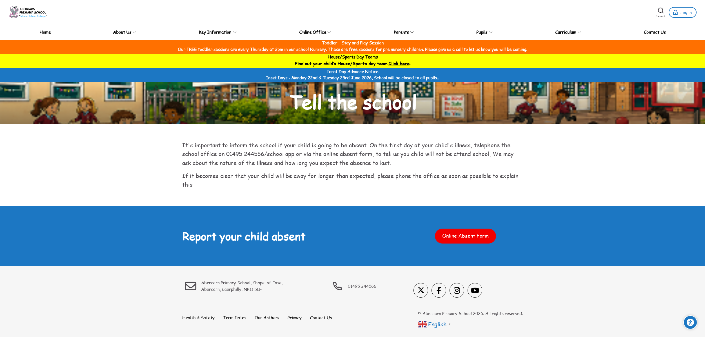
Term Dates (234, 317)
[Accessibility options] (690, 322)
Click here (399, 63)
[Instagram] (457, 290)
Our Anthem (267, 317)
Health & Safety (198, 317)
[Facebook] (439, 290)
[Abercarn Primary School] (28, 12)
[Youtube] (475, 290)
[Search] (661, 12)
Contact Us (321, 317)
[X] (420, 290)
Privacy (295, 317)
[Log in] (683, 12)
